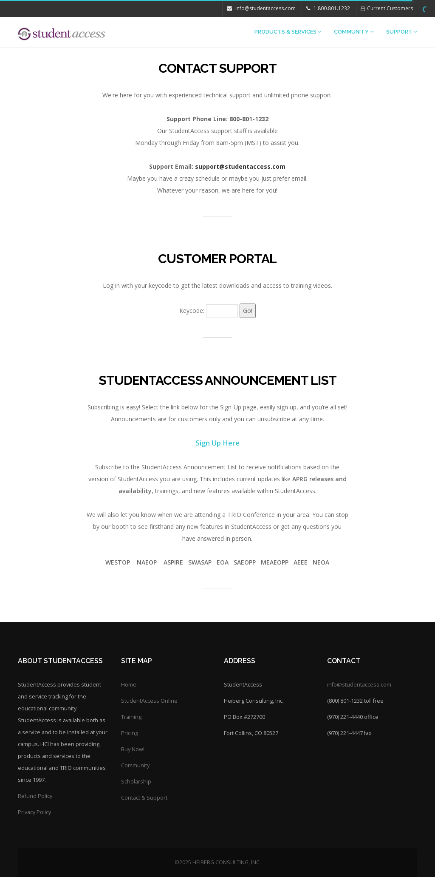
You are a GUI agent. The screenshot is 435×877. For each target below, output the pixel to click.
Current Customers (387, 8)
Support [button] (401, 31)
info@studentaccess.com (261, 8)
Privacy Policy (34, 812)
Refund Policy (35, 796)
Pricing (129, 733)
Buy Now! (132, 749)
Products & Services (287, 31)
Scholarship (136, 781)
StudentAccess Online (149, 700)
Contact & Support (144, 797)
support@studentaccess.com (240, 166)
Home (128, 684)
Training (131, 717)
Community (353, 31)
